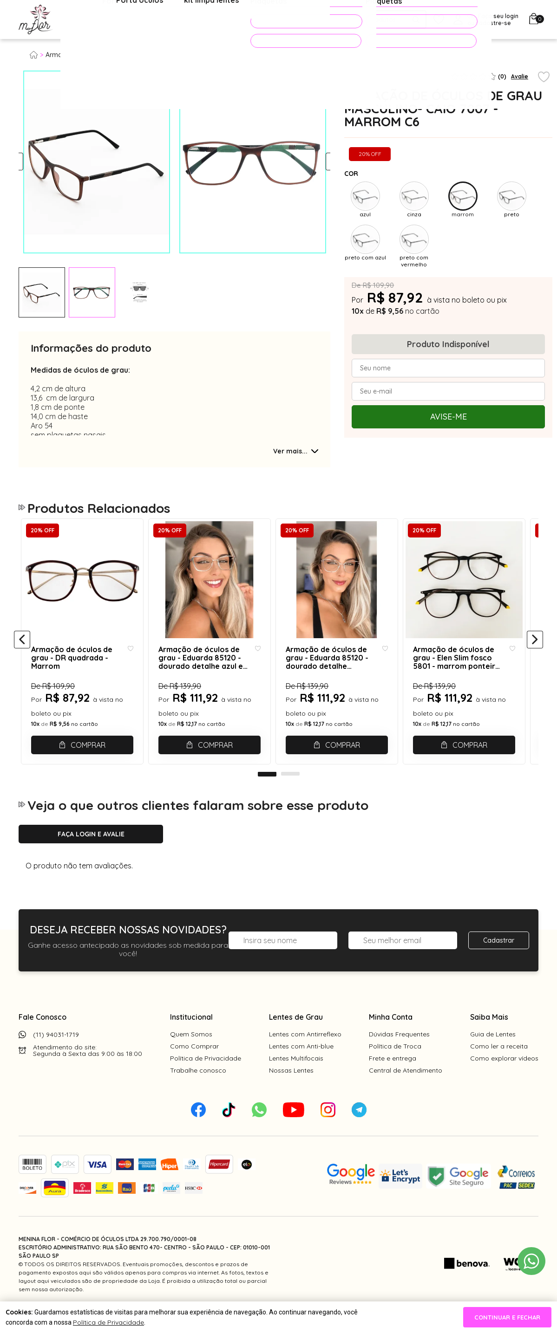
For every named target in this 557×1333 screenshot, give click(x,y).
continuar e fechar (507, 1317)
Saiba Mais (489, 1037)
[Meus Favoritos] (438, 20)
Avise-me (448, 416)
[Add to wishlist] (543, 77)
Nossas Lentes (291, 1091)
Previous (27, 162)
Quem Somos (191, 1055)
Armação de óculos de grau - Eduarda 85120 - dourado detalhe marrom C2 (336, 669)
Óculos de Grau (96, 20)
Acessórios (225, 20)
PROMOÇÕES (293, 21)
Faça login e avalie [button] (91, 855)
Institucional (191, 1037)
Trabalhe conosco (198, 1091)
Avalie (519, 76)
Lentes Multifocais (296, 1079)
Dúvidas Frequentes (399, 1055)
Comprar (89, 756)
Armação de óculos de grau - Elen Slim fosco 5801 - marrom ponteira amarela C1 (463, 669)
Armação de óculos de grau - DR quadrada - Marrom (70, 669)
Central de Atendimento (405, 1091)
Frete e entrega (392, 1079)
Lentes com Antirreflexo (305, 1055)
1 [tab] (267, 795)
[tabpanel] (42, 292)
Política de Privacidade (205, 1079)
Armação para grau (76, 55)
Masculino (130, 55)
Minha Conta (391, 1037)
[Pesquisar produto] (416, 19)
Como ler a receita (499, 1067)
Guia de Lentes (493, 1055)
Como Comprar (194, 1067)
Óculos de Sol (164, 20)
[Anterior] (22, 650)
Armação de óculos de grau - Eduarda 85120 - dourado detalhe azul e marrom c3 (202, 669)
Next (322, 162)
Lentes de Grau (296, 1037)
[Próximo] (535, 650)
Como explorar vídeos (504, 1079)
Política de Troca (395, 1067)
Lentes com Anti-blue (301, 1067)
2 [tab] (290, 795)
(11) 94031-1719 (56, 1055)
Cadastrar (498, 961)
